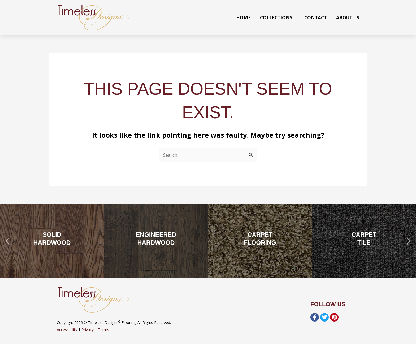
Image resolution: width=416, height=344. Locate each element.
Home (243, 18)
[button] (8, 241)
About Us (347, 18)
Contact (315, 18)
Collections (277, 18)
